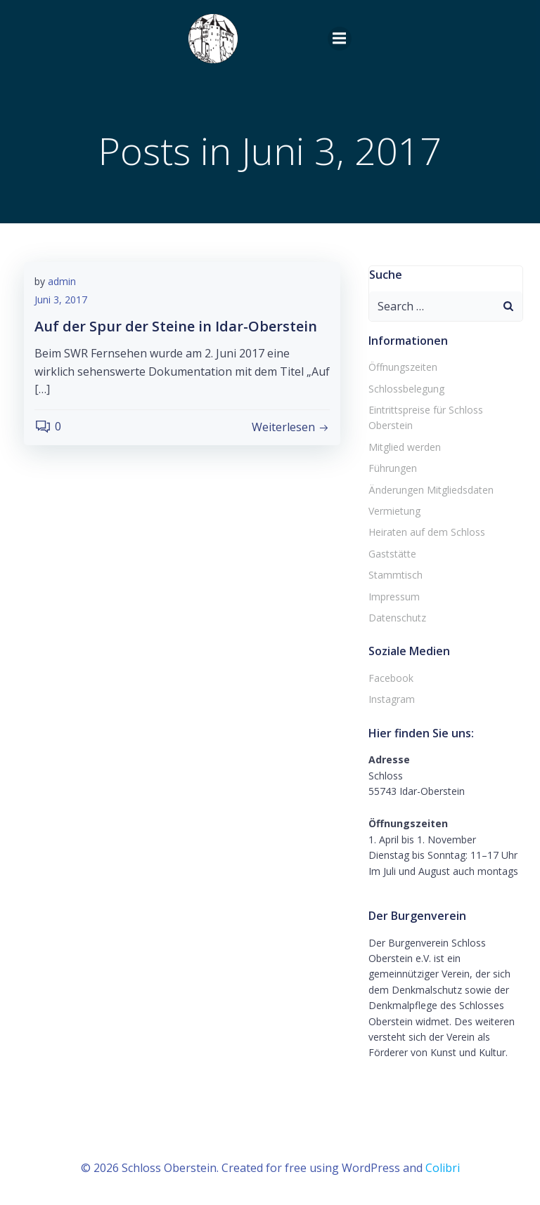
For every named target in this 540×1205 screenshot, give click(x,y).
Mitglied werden (404, 447)
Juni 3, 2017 (60, 299)
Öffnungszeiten (402, 367)
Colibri (442, 1168)
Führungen (392, 468)
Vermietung (394, 511)
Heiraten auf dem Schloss (426, 532)
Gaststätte (392, 553)
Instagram (391, 699)
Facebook (390, 678)
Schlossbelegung (406, 388)
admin (62, 281)
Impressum (394, 596)
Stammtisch (395, 574)
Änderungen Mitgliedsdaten (431, 489)
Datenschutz (397, 617)
